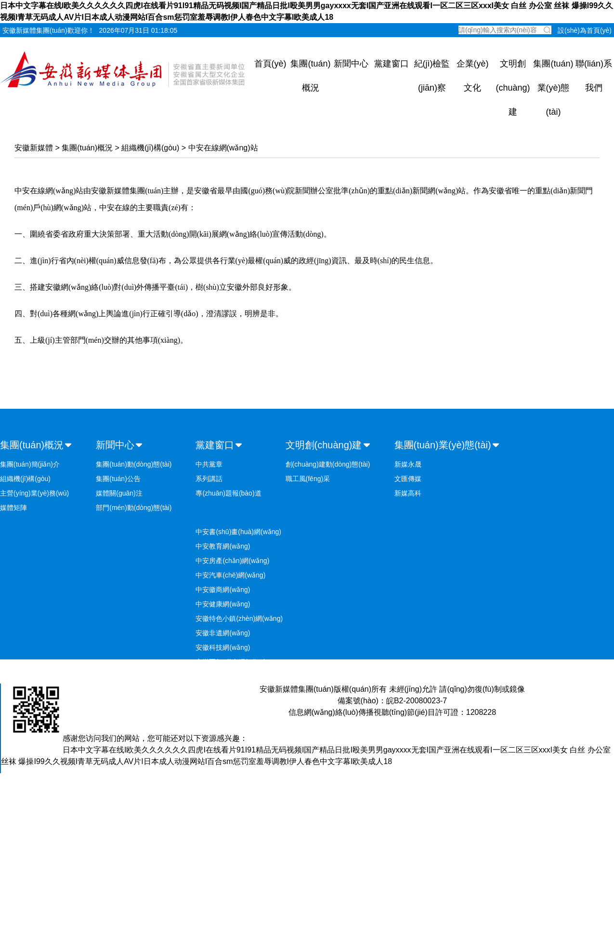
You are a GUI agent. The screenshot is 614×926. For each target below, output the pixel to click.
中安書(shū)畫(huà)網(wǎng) (238, 532)
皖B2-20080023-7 (416, 701)
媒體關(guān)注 (119, 493)
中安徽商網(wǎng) (223, 589)
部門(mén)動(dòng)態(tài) (133, 507)
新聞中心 (351, 63)
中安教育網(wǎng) (223, 546)
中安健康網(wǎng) (223, 604)
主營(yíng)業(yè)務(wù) (34, 493)
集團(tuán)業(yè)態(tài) (553, 88)
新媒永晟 (407, 464)
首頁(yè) (270, 63)
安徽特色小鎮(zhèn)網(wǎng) (239, 618)
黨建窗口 (391, 63)
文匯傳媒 (407, 479)
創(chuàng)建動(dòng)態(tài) (328, 464)
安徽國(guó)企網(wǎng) (231, 662)
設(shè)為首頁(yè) (585, 30)
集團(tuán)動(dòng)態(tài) (133, 464)
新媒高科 (407, 493)
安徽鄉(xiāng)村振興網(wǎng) (240, 676)
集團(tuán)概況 (87, 148)
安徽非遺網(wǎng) (223, 633)
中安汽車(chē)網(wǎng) (230, 575)
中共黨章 (209, 464)
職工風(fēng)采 (308, 479)
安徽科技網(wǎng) (223, 647)
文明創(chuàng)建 (513, 88)
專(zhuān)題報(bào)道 (228, 493)
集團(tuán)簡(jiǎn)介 (30, 464)
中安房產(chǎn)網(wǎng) (232, 560)
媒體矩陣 (13, 507)
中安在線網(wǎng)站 (223, 148)
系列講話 (209, 479)
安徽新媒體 (33, 148)
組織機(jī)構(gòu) (150, 148)
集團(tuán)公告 (118, 479)
